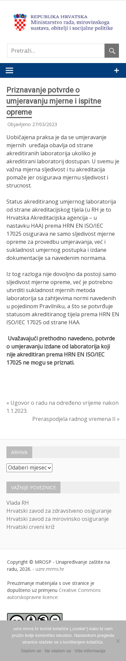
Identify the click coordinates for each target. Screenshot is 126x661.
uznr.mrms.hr (50, 569)
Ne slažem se (58, 650)
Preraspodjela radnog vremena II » (76, 419)
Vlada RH (17, 502)
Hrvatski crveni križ (30, 527)
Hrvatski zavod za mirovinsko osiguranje (57, 518)
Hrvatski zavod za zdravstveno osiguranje (59, 510)
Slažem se (31, 650)
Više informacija (89, 650)
